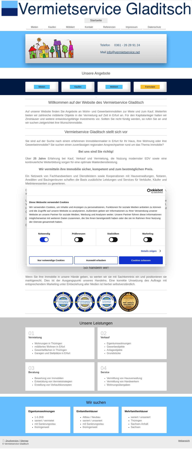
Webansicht (184, 441)
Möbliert (114, 87)
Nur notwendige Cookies (51, 260)
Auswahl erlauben (96, 260)
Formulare (150, 87)
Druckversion (10, 441)
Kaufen (77, 87)
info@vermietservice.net (123, 52)
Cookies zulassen (141, 260)
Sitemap (24, 441)
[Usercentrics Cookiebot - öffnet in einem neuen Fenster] (149, 191)
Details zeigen (149, 251)
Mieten (42, 87)
